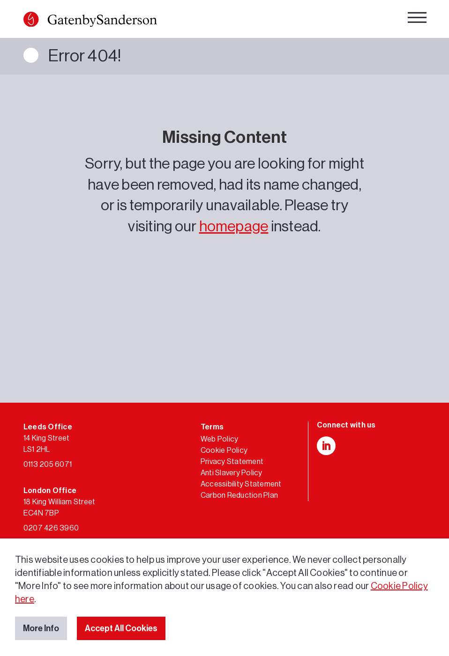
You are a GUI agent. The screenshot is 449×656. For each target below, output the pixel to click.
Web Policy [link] (219, 439)
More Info (41, 628)
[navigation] (417, 20)
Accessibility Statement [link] (241, 484)
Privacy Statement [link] (232, 461)
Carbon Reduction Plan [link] (239, 495)
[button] (30, 19)
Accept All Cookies (121, 628)
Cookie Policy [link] (224, 450)
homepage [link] (234, 226)
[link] (90, 21)
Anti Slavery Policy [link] (231, 473)
